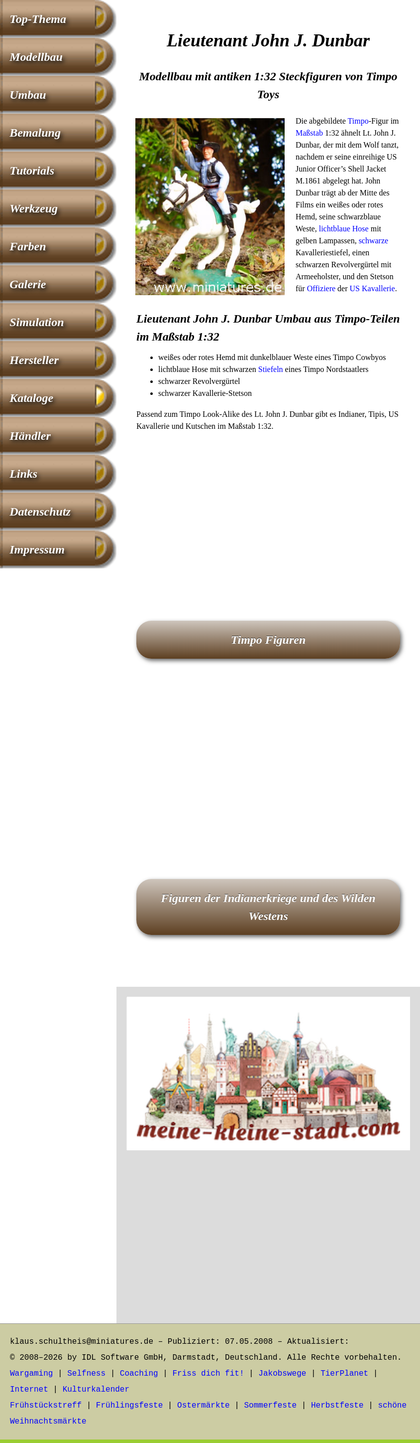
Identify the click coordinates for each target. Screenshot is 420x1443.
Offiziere (321, 288)
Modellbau (36, 56)
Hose (360, 228)
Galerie (27, 284)
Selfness (86, 1373)
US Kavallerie (372, 288)
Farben (27, 246)
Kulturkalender (96, 1389)
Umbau (27, 94)
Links (23, 473)
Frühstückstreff (46, 1405)
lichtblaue (334, 228)
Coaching (139, 1373)
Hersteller (34, 360)
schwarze (374, 240)
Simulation (36, 322)
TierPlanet (344, 1373)
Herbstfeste (337, 1405)
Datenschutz (40, 511)
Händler (30, 435)
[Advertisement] (268, 512)
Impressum (37, 549)
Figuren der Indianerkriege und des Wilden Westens (268, 907)
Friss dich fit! (208, 1373)
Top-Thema (37, 18)
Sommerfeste (270, 1405)
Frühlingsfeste (129, 1405)
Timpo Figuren (268, 639)
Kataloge (31, 397)
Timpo (358, 121)
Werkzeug (33, 208)
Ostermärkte (203, 1405)
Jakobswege (282, 1373)
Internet (29, 1389)
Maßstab (309, 133)
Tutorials (31, 170)
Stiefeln (270, 369)
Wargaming (31, 1373)
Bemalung (35, 132)
